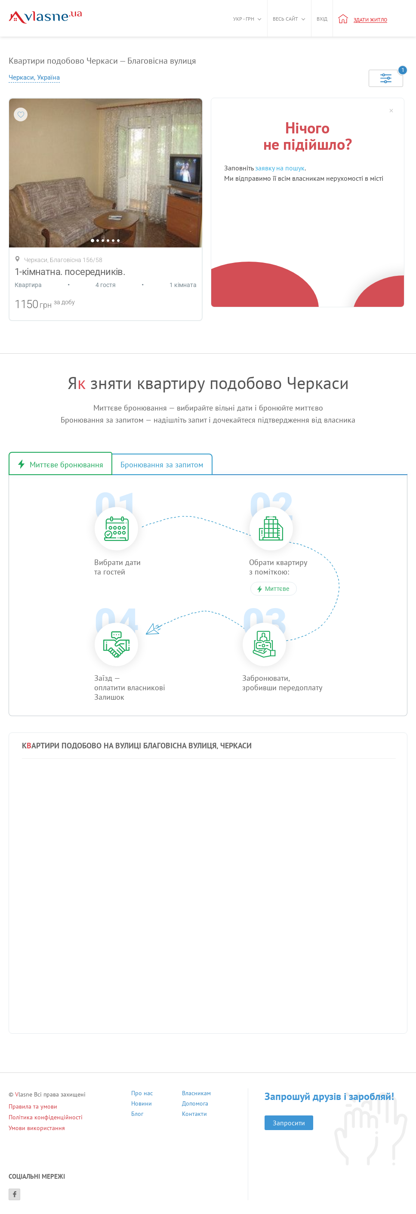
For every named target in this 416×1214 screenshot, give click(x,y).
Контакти (194, 1115)
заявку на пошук (280, 168)
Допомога (195, 1104)
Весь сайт (285, 18)
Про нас (142, 1094)
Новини (141, 1104)
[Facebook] (14, 1194)
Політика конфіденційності (46, 1117)
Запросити (289, 1122)
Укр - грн (243, 18)
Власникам (196, 1094)
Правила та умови (33, 1106)
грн (46, 304)
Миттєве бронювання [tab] (66, 465)
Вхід (322, 18)
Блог (137, 1115)
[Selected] (386, 78)
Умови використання (37, 1127)
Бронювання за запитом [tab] (161, 465)
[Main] (45, 17)
